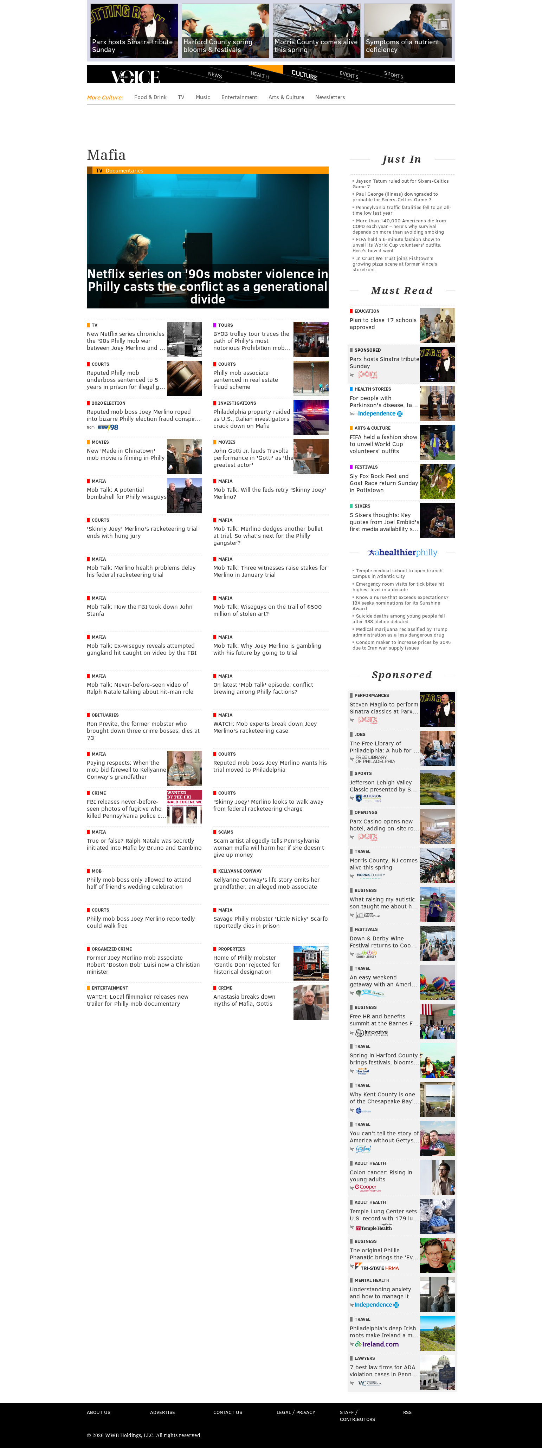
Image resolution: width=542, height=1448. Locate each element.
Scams (225, 832)
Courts (100, 364)
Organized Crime (112, 949)
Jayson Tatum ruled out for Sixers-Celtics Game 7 (401, 183)
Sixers (362, 506)
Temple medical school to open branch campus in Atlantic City (398, 573)
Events (349, 74)
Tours (225, 325)
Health (260, 74)
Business (366, 890)
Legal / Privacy (296, 1412)
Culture (304, 74)
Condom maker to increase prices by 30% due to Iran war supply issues (402, 645)
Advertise (162, 1412)
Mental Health (372, 1280)
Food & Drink (150, 96)
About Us (98, 1412)
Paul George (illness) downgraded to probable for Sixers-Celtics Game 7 (395, 196)
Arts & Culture (286, 96)
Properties (231, 949)
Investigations (237, 403)
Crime (99, 793)
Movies (100, 442)
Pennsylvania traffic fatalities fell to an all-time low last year (402, 210)
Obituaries (105, 715)
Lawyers (365, 1358)
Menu (98, 77)
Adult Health (370, 1163)
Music (203, 96)
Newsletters (330, 96)
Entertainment (239, 96)
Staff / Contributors (357, 1415)
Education (367, 311)
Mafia (99, 481)
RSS (407, 1412)
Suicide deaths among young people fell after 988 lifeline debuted (399, 618)
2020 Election (108, 403)
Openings (366, 812)
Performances (372, 695)
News (215, 75)
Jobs (360, 734)
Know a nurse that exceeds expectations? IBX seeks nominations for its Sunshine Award (401, 603)
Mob (97, 871)
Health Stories (373, 389)
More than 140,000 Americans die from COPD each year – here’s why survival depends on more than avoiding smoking (399, 226)
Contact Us (227, 1412)
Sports (394, 75)
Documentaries (124, 170)
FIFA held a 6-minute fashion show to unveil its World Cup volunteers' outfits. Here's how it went (397, 245)
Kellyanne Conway (240, 871)
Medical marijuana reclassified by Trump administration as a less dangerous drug (400, 632)
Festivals (366, 467)
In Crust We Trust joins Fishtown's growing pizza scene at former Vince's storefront (395, 264)
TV (181, 96)
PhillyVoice (135, 77)
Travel (362, 851)
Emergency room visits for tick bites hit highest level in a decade (398, 586)
